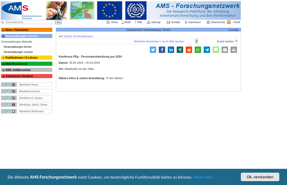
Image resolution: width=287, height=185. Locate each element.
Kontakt (175, 22)
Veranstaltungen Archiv (18, 46)
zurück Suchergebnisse (76, 36)
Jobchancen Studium (19, 76)
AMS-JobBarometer (18, 69)
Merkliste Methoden (31, 111)
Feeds (237, 22)
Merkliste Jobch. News (33, 104)
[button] (153, 50)
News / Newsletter (17, 29)
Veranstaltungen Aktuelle (16, 41)
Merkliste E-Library (31, 97)
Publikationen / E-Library (21, 57)
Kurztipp (234, 29)
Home (114, 22)
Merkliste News (28, 84)
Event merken (227, 41)
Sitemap (156, 22)
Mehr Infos (203, 177)
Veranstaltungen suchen (18, 51)
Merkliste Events (29, 91)
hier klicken (116, 78)
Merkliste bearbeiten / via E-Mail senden (159, 41)
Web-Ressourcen (16, 63)
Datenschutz (218, 22)
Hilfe (139, 22)
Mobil (128, 22)
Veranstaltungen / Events (21, 36)
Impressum (194, 22)
